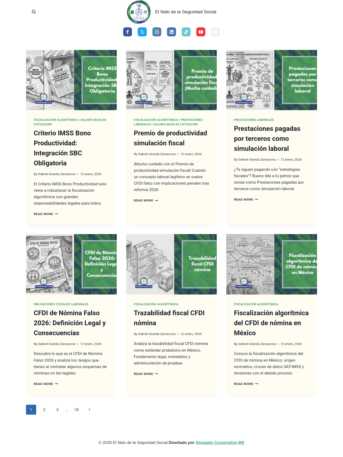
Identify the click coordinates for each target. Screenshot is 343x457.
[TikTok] (186, 31)
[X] (142, 31)
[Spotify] (215, 31)
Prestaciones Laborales (254, 120)
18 (76, 409)
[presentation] (71, 80)
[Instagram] (156, 31)
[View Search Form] (34, 12)
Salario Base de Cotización (175, 124)
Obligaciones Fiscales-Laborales (61, 304)
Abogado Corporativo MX (220, 442)
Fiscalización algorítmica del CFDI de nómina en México (271, 323)
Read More (46, 214)
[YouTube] (200, 31)
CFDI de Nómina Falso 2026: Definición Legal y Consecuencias (70, 323)
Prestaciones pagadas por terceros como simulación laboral (267, 138)
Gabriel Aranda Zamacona (56, 174)
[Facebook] (127, 31)
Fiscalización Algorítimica (56, 120)
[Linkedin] (171, 31)
